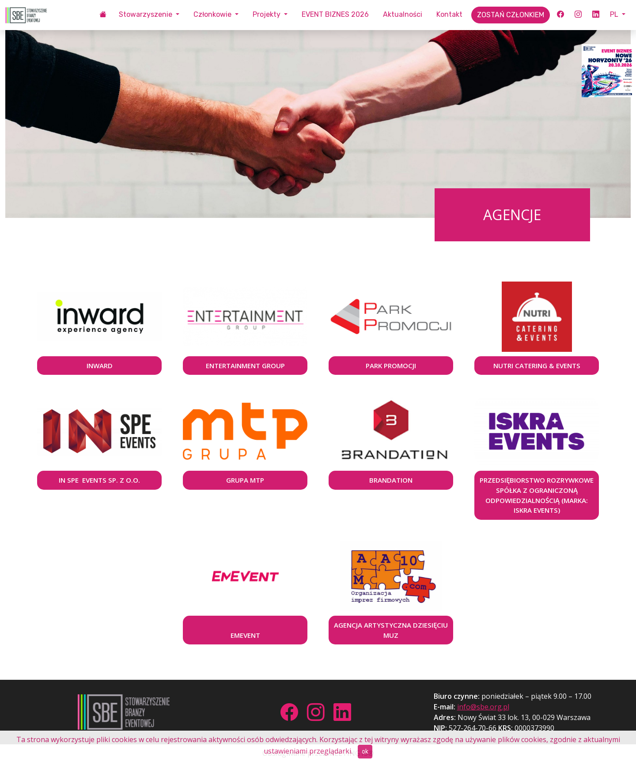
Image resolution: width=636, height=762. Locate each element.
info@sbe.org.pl (483, 707)
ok (365, 751)
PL (615, 14)
